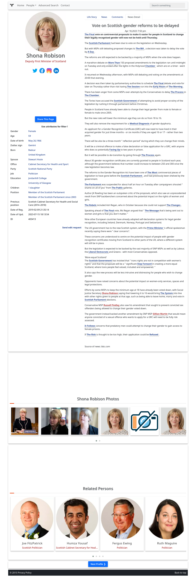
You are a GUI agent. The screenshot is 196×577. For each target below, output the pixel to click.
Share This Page (45, 119)
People (30, 5)
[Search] (167, 5)
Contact (65, 5)
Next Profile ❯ (98, 564)
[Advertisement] (45, 95)
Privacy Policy (24, 572)
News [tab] (104, 16)
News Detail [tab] (134, 16)
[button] (96, 440)
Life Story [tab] (92, 16)
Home (20, 5)
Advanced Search (49, 5)
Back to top (180, 572)
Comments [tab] (117, 16)
